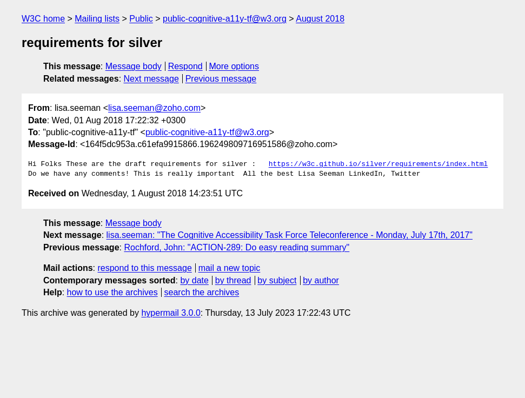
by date (194, 280)
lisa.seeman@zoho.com (154, 107)
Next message (151, 78)
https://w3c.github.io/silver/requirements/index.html (378, 164)
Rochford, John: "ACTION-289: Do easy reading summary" (236, 247)
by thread (233, 280)
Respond (185, 66)
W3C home (43, 18)
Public (141, 18)
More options (234, 66)
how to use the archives (112, 292)
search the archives (202, 292)
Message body (133, 66)
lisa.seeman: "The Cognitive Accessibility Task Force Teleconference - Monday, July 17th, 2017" (290, 235)
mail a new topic (229, 268)
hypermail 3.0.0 (170, 312)
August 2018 (320, 18)
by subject (276, 280)
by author (321, 280)
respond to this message (144, 268)
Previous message (221, 78)
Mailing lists (97, 18)
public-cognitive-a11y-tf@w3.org (225, 18)
